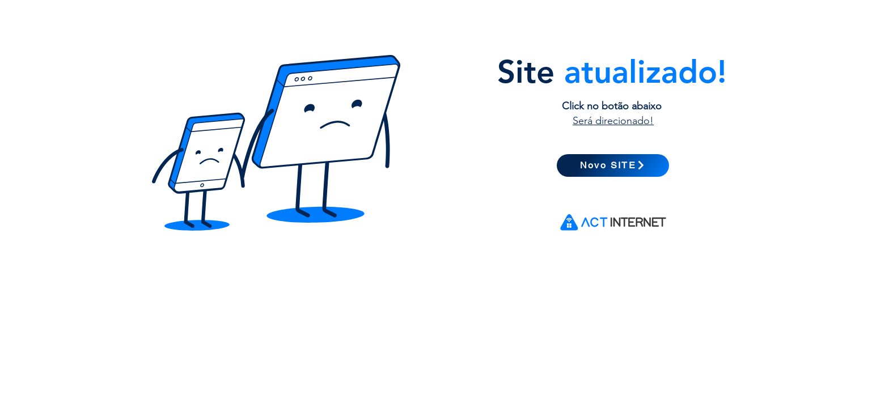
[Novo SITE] (613, 165)
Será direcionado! (613, 120)
